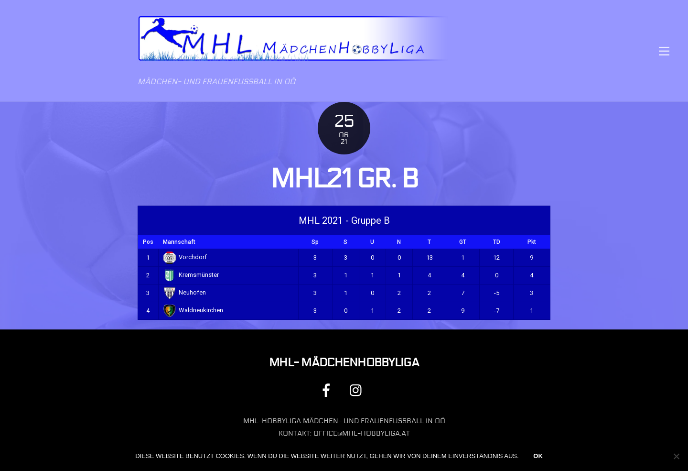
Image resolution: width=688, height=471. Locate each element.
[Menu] (664, 51)
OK (538, 456)
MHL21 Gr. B (344, 179)
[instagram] (358, 389)
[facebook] (328, 389)
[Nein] (676, 456)
